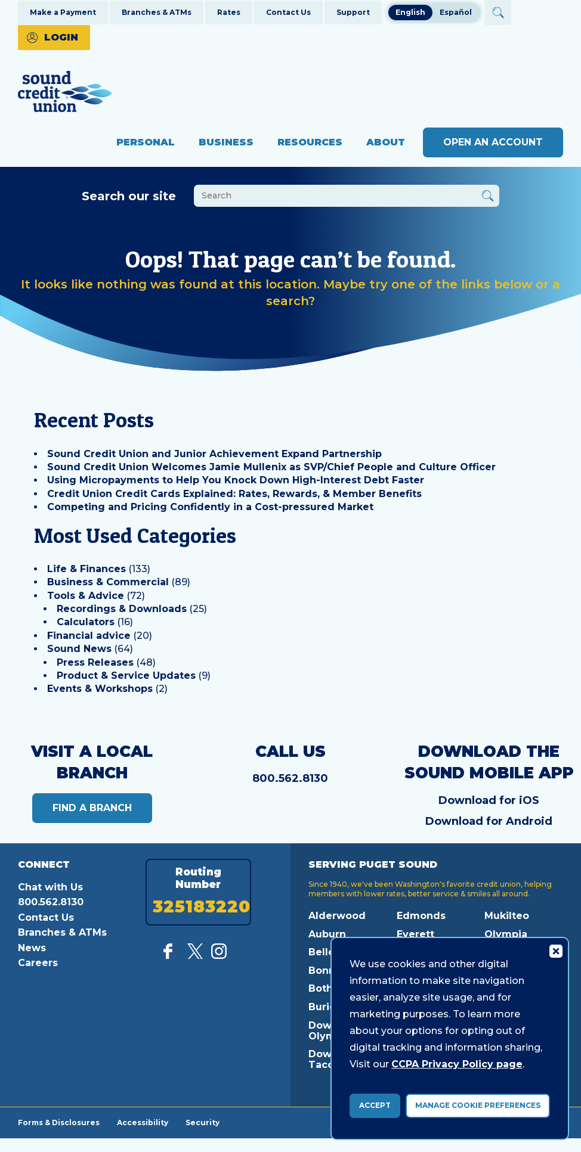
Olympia (505, 934)
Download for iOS (488, 800)
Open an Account (493, 142)
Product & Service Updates (126, 675)
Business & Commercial (108, 582)
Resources (309, 142)
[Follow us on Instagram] (219, 955)
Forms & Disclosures (59, 1122)
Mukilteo (506, 915)
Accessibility (143, 1122)
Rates (228, 12)
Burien (325, 1007)
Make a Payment (63, 12)
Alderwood (337, 915)
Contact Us (288, 12)
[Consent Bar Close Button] (555, 950)
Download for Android (488, 821)
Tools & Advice (85, 595)
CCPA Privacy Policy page (457, 1064)
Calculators (86, 622)
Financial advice (89, 635)
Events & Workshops (100, 688)
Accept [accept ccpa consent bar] (375, 1105)
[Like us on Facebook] (171, 955)
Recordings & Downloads (122, 608)
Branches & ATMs (156, 12)
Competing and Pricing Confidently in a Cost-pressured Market (210, 507)
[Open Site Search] (497, 12)
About (385, 142)
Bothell (326, 988)
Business (226, 142)
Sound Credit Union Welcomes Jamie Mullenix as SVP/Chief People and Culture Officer (271, 467)
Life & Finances (86, 569)
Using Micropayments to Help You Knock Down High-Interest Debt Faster (235, 480)
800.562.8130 (290, 778)
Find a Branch (92, 807)
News (32, 948)
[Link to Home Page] (65, 93)
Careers (38, 962)
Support (353, 12)
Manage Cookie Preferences (477, 1105)
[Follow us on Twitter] (195, 955)
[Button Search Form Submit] (487, 197)
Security (204, 1122)
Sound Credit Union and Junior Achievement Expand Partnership (214, 453)
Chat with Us (50, 887)
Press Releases (95, 662)
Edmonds (421, 915)
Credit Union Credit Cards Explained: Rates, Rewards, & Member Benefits (234, 493)
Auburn (327, 934)
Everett (415, 934)
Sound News (79, 648)
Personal (145, 142)
